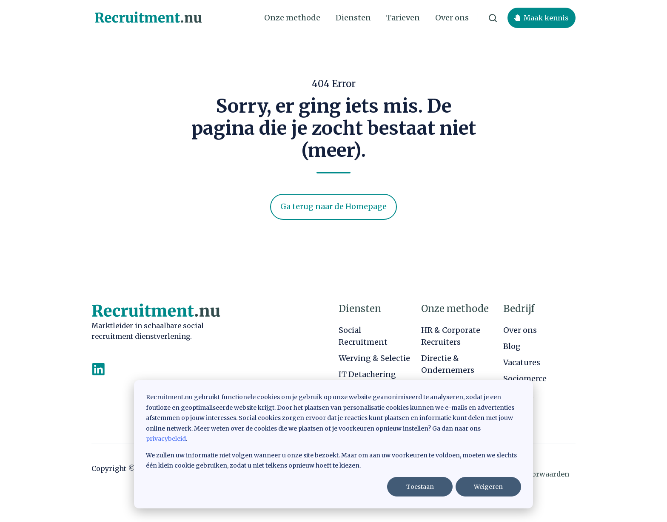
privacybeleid (166, 439)
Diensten (353, 18)
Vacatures (521, 362)
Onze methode (292, 18)
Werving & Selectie (374, 358)
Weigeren (488, 487)
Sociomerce (525, 378)
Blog (512, 346)
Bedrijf (518, 309)
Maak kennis (541, 18)
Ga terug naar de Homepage (333, 206)
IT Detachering (367, 374)
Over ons (452, 18)
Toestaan (420, 487)
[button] (492, 18)
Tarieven (403, 18)
